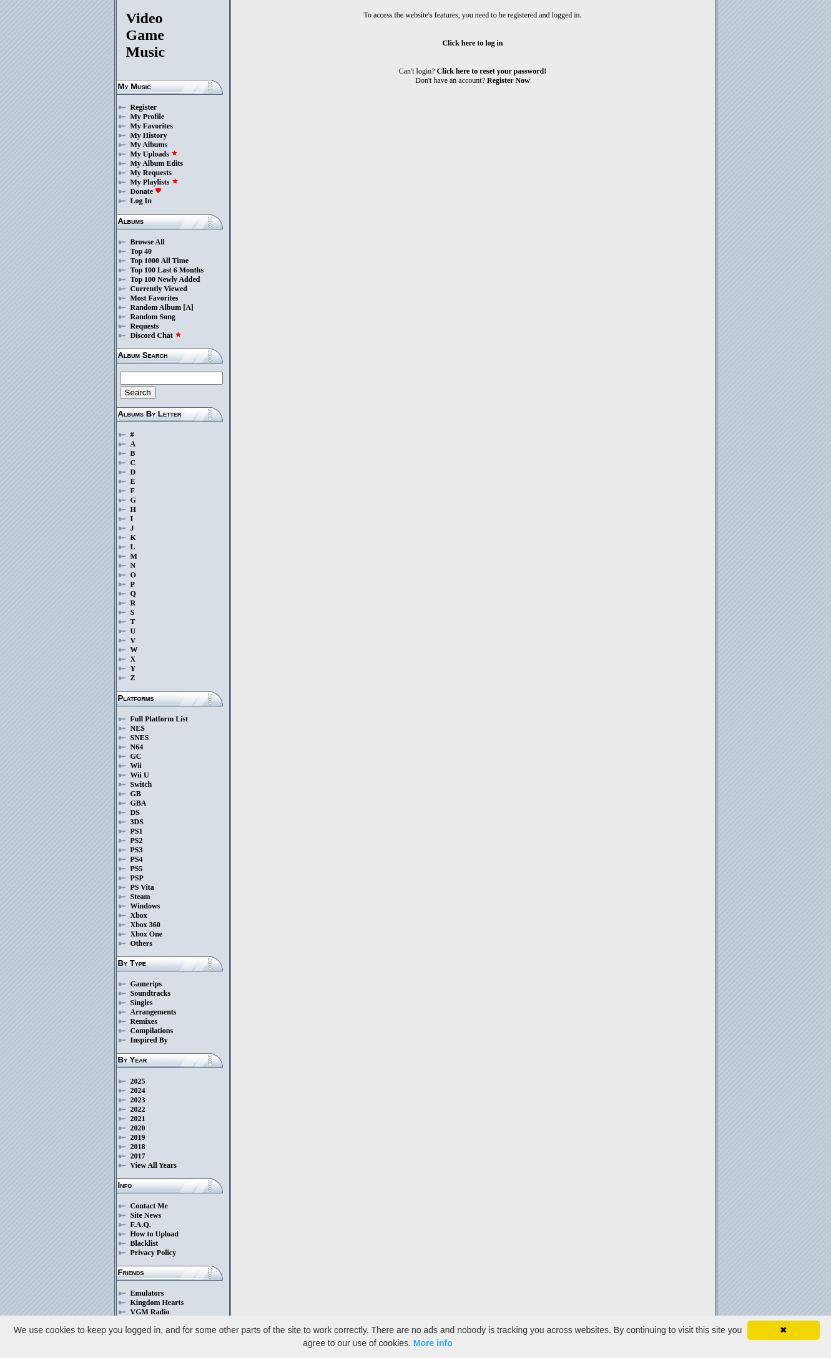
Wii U (139, 775)
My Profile (147, 116)
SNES (139, 737)
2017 (137, 1156)
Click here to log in (472, 43)
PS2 (136, 840)
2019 (137, 1137)
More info (433, 1343)
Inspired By (149, 1040)
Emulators (147, 1293)
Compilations (152, 1030)
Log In (141, 200)
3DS (137, 821)
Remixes (143, 1021)
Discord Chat (156, 335)
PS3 (136, 849)
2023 (137, 1100)
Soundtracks (150, 993)
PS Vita (142, 887)
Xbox (138, 915)
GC (136, 756)
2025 (137, 1081)
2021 (137, 1118)
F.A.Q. (140, 1224)
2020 (137, 1128)
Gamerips (146, 984)
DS (135, 812)
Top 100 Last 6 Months (167, 270)
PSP (137, 878)
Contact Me (149, 1205)
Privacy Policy (153, 1252)
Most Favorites (154, 298)
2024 (137, 1090)
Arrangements (153, 1012)
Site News (146, 1215)
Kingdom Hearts (157, 1302)
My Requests (151, 172)
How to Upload (154, 1234)
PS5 (136, 868)
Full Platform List (159, 719)
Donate (146, 191)
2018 (137, 1146)
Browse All (147, 242)
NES (137, 728)
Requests (144, 326)
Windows (145, 906)
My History (148, 135)
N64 (137, 747)
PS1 (136, 831)
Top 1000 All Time (159, 260)
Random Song (152, 316)
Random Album (156, 307)
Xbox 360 (145, 924)
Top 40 (141, 251)
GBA (138, 803)
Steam (140, 896)
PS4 (136, 859)
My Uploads (154, 154)
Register (143, 107)
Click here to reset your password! (492, 71)
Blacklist (144, 1243)
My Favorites (151, 126)
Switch (141, 784)
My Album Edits (157, 163)
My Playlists (154, 182)
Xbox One (146, 934)
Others (141, 943)
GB (135, 793)
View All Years (153, 1165)
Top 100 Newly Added (165, 279)
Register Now (508, 80)
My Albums (149, 144)
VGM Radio (150, 1311)
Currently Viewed (158, 288)
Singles (141, 1002)
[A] (188, 307)
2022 (137, 1109)
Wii (136, 765)
